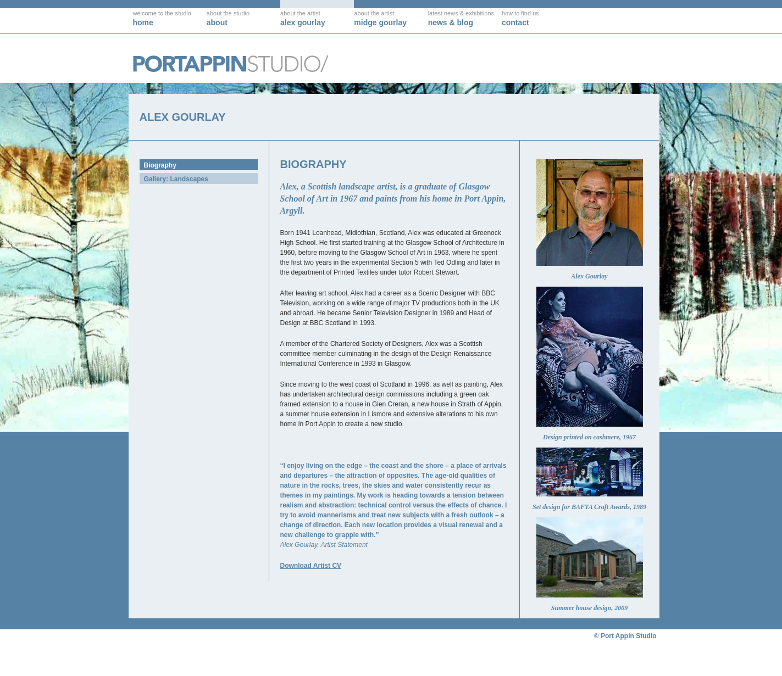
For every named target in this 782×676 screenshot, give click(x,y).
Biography (160, 165)
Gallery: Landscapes (176, 179)
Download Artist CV (311, 565)
